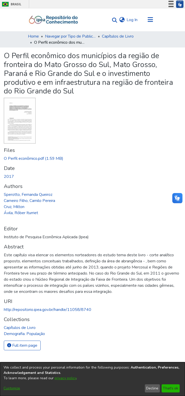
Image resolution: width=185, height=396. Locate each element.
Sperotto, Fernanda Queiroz (28, 194)
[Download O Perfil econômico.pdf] (33, 158)
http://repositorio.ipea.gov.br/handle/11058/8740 (47, 309)
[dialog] (92, 379)
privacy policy (65, 378)
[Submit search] (113, 20)
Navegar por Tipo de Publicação (70, 36)
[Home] (53, 20)
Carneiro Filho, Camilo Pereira (29, 200)
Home (33, 36)
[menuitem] (122, 20)
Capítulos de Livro (118, 36)
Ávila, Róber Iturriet (21, 213)
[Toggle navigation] (150, 20)
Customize (12, 388)
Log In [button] (132, 20)
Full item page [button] (22, 345)
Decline (152, 388)
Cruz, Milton (14, 207)
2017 (9, 176)
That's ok (170, 388)
